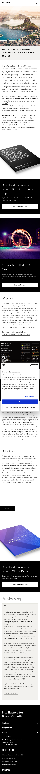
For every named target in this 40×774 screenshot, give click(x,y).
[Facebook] (10, 750)
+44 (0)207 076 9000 (10, 744)
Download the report (11, 693)
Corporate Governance (9, 764)
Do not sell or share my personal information (20, 407)
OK (20, 402)
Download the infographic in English (14, 332)
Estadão (4, 103)
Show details (29, 396)
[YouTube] (3, 750)
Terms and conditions (8, 758)
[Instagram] (6, 750)
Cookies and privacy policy (10, 761)
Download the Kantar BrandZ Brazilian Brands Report (17, 189)
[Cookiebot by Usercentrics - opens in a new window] (29, 365)
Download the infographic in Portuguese (16, 334)
